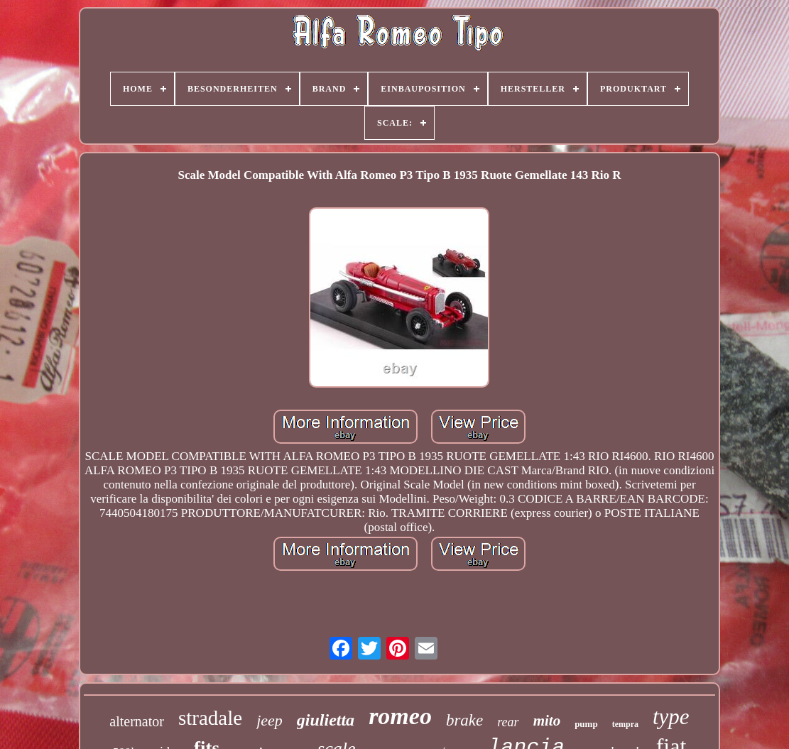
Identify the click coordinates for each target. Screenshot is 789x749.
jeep (269, 720)
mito (547, 720)
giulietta (325, 720)
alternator (136, 721)
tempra (625, 724)
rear (507, 722)
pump (586, 723)
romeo (400, 716)
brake (464, 720)
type (671, 716)
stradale (210, 717)
